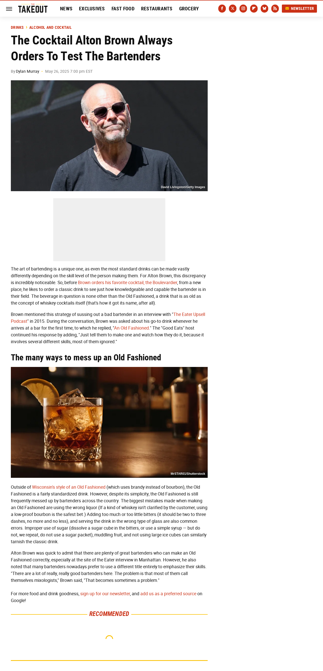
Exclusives (92, 9)
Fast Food (123, 9)
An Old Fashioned (131, 328)
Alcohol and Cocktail (50, 28)
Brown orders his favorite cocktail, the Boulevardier (127, 282)
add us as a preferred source (168, 594)
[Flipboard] (254, 9)
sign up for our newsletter (105, 594)
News (66, 9)
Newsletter (299, 8)
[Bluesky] (264, 9)
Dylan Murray (27, 71)
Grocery (189, 9)
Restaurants (157, 9)
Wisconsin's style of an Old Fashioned (68, 487)
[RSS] (275, 9)
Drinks (17, 28)
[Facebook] (222, 9)
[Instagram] (243, 9)
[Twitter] (232, 9)
